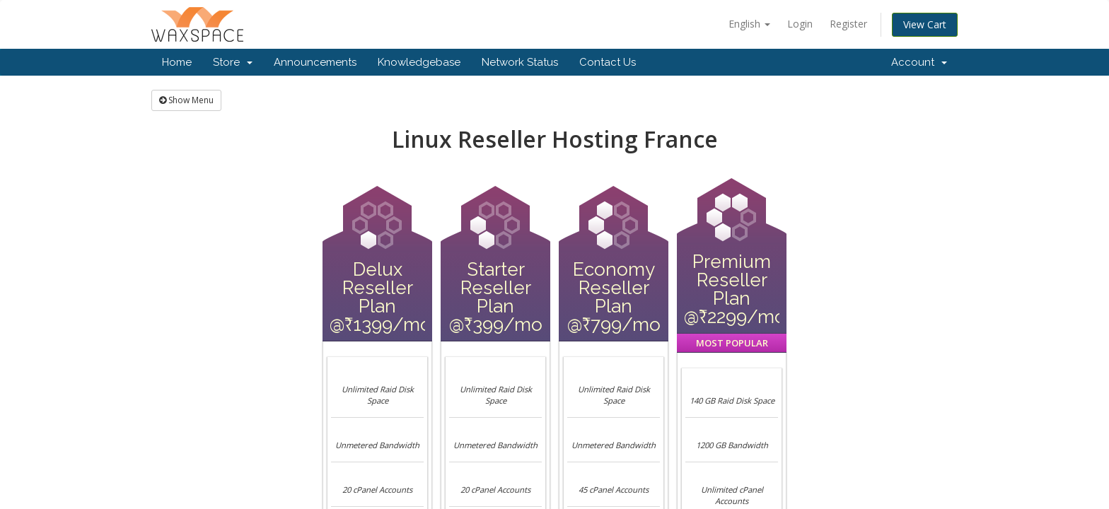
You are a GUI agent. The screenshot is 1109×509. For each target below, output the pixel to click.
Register (848, 23)
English (749, 23)
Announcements (315, 62)
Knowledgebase (419, 62)
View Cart (924, 24)
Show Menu (186, 100)
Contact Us (607, 62)
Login (800, 23)
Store (232, 62)
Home (177, 62)
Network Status (520, 62)
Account (919, 62)
